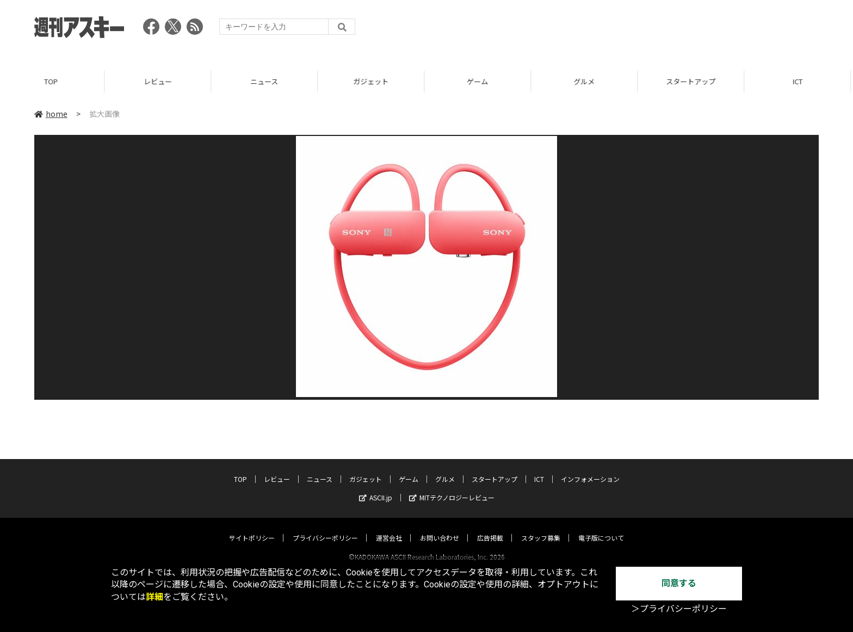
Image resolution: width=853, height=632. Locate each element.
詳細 (154, 597)
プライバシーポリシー (325, 527)
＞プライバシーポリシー (679, 609)
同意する (679, 583)
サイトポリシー (252, 527)
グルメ (586, 81)
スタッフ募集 (540, 527)
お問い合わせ (439, 527)
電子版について (601, 527)
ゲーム (479, 81)
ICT (800, 81)
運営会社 (389, 527)
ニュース (266, 81)
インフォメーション (590, 468)
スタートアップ (693, 81)
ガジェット (373, 81)
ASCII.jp (375, 487)
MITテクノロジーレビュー (452, 487)
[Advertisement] (621, 29)
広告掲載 (490, 527)
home (50, 113)
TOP (53, 81)
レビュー (160, 81)
